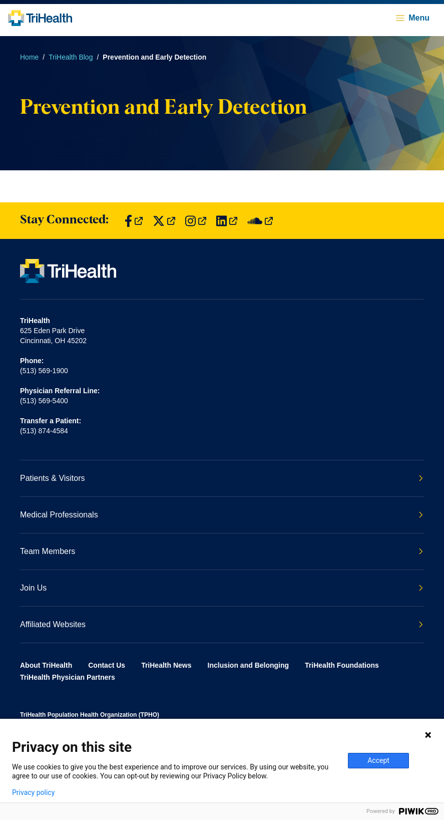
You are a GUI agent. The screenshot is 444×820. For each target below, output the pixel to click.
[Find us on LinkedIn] (226, 220)
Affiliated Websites (221, 624)
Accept (378, 760)
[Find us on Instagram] (195, 220)
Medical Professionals (221, 514)
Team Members (221, 551)
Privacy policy (33, 792)
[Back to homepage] (40, 18)
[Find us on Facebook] (134, 220)
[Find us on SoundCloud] (260, 220)
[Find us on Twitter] (164, 220)
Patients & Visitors (221, 478)
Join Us (221, 588)
